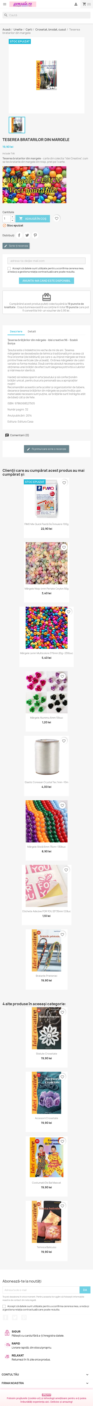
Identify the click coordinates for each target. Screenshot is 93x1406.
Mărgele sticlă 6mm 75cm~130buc (46, 846)
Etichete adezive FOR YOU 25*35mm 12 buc (46, 911)
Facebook (5, 1317)
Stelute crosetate (46, 1053)
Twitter (14, 1317)
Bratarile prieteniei (46, 975)
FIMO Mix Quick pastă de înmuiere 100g (46, 524)
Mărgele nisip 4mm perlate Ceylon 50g (47, 588)
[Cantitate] (7, 218)
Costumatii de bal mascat (46, 1182)
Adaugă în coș (32, 219)
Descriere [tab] (16, 331)
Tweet (27, 235)
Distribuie (19, 235)
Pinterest (35, 235)
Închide (46, 1395)
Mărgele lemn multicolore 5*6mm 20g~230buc (46, 653)
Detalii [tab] (32, 331)
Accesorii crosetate (46, 1118)
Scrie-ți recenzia (16, 246)
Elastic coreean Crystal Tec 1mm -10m (46, 782)
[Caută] (46, 15)
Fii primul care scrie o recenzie (46, 449)
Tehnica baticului (46, 1247)
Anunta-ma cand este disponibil (46, 281)
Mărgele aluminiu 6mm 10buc (46, 717)
